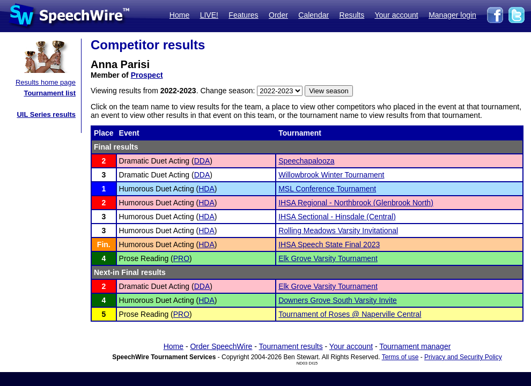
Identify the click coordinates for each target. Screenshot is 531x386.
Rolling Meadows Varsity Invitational (338, 230)
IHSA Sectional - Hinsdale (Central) (337, 216)
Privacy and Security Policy (463, 357)
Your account (396, 15)
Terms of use (400, 357)
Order (278, 15)
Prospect (147, 75)
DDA (202, 161)
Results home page (46, 82)
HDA (206, 188)
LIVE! (209, 15)
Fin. (103, 244)
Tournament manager (415, 346)
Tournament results (291, 346)
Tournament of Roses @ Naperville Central (349, 314)
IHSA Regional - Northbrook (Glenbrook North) (355, 202)
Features (243, 15)
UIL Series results (46, 114)
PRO (181, 258)
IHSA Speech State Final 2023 (329, 244)
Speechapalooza (306, 161)
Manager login (452, 15)
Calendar (313, 15)
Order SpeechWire (221, 346)
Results (352, 15)
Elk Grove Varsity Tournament (328, 258)
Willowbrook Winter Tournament (331, 174)
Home (179, 15)
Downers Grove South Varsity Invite (337, 300)
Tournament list (50, 93)
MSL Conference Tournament (327, 188)
